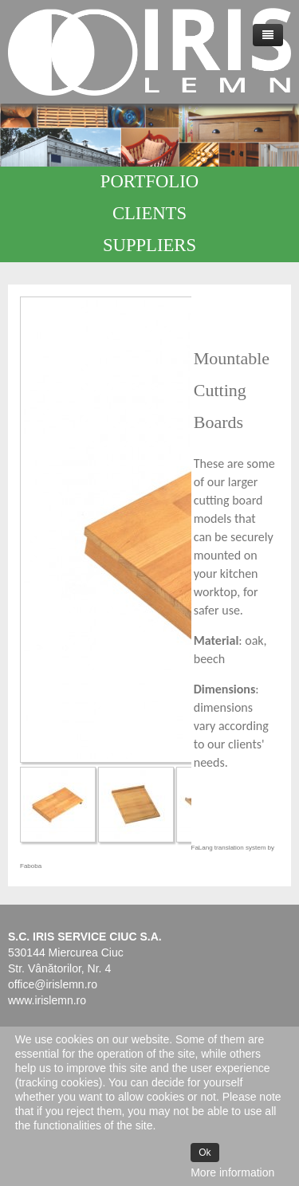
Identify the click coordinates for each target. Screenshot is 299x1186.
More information (232, 1172)
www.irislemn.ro (47, 1000)
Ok (204, 1152)
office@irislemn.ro (52, 984)
